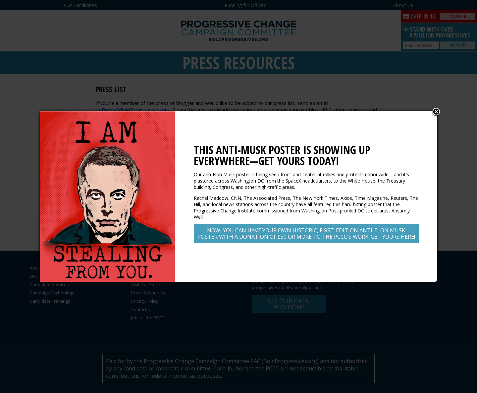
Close (436, 112)
